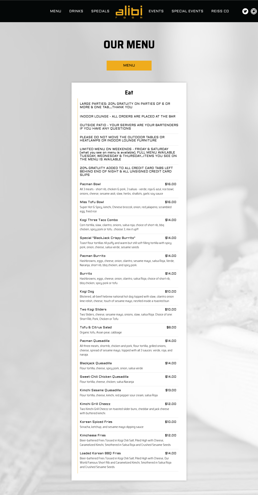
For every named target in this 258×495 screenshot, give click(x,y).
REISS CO (220, 11)
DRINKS (76, 11)
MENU (56, 11)
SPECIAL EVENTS (188, 11)
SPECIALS (100, 11)
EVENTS (157, 11)
